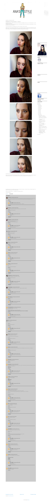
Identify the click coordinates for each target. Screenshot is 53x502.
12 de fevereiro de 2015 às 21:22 (14, 376)
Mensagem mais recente (9, 494)
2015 (38, 104)
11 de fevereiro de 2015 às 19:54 (14, 197)
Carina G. (9, 242)
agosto (39, 109)
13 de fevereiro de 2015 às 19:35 (16, 383)
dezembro (40, 105)
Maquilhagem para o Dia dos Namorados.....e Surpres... (42, 131)
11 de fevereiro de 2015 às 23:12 (13, 263)
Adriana (9, 231)
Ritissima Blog (9, 367)
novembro (40, 106)
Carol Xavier (9, 197)
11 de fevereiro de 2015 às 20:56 (13, 231)
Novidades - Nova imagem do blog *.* (43, 126)
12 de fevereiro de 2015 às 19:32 (14, 359)
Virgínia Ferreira (10, 275)
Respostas (10, 201)
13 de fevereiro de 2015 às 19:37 (16, 423)
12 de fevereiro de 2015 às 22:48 (13, 403)
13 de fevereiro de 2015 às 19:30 (16, 314)
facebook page (9, 379)
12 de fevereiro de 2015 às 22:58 (12, 416)
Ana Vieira (9, 376)
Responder (9, 205)
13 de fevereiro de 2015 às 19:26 (16, 225)
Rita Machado (9, 364)
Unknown (11, 202)
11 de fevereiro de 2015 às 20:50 (14, 219)
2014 (38, 134)
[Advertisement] (21, 488)
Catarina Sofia (9, 359)
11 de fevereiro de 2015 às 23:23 (15, 275)
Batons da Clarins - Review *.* (42, 115)
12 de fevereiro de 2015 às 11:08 (12, 320)
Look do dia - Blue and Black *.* (42, 120)
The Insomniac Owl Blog (10, 457)
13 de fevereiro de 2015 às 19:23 (16, 202)
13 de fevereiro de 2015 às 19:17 (13, 454)
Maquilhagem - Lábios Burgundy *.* (42, 116)
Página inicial (22, 494)
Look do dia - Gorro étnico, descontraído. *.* (41, 125)
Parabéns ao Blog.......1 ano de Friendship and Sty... (42, 132)
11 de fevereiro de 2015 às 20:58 (13, 242)
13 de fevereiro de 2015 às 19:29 (16, 301)
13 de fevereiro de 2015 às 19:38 (16, 462)
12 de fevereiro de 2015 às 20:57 (14, 364)
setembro (40, 108)
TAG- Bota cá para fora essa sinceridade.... (42, 119)
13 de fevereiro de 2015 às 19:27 (16, 270)
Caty (8, 320)
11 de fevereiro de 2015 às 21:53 (13, 252)
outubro (40, 107)
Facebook (9, 458)
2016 (38, 103)
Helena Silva (9, 219)
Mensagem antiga (33, 494)
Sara (8, 416)
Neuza (8, 403)
